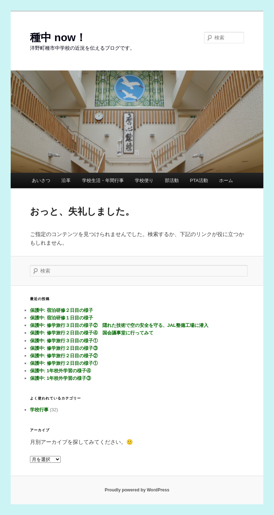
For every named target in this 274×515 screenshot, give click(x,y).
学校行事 (39, 409)
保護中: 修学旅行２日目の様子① (64, 363)
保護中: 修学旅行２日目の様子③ (64, 348)
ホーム (226, 180)
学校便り (144, 180)
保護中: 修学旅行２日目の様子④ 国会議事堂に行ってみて (91, 332)
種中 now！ (58, 37)
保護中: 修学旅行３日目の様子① (64, 340)
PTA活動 (199, 180)
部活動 (172, 180)
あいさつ (41, 180)
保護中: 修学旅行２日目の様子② (64, 355)
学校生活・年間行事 (103, 180)
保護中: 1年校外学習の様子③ (60, 378)
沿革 (66, 180)
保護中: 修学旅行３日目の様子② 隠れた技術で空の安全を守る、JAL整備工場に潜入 (119, 325)
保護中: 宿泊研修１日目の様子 (61, 317)
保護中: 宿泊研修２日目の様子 (61, 310)
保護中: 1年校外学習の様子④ (60, 370)
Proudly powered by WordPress (137, 489)
